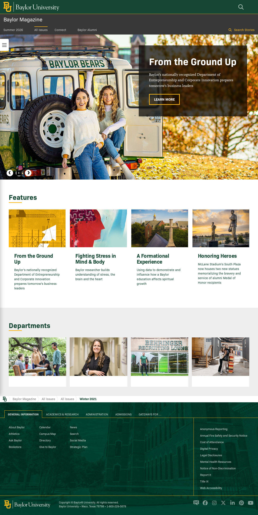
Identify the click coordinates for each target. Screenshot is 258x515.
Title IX (204, 481)
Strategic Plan (78, 447)
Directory (45, 440)
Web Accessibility (211, 488)
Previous (10, 173)
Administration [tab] (97, 414)
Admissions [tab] (123, 414)
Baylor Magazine (22, 19)
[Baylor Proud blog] (195, 505)
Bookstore (15, 447)
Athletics (14, 434)
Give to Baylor (47, 447)
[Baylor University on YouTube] (249, 505)
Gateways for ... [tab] (150, 414)
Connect (60, 30)
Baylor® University (84, 502)
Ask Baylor (15, 440)
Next (28, 173)
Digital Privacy (209, 448)
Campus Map (47, 434)
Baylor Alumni (87, 30)
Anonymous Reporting (214, 429)
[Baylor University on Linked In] (231, 505)
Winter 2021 (88, 399)
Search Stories (244, 30)
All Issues (41, 30)
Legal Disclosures (211, 455)
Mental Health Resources (215, 461)
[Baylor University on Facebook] (204, 505)
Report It (205, 475)
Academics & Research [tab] (62, 414)
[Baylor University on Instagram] (213, 505)
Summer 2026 (13, 30)
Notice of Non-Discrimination (218, 468)
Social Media (78, 440)
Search (74, 434)
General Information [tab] (23, 414)
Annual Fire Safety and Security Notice (223, 435)
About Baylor (17, 427)
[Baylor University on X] (222, 505)
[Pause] (19, 173)
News (73, 427)
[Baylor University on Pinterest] (240, 505)
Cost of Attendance (212, 442)
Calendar (45, 427)
